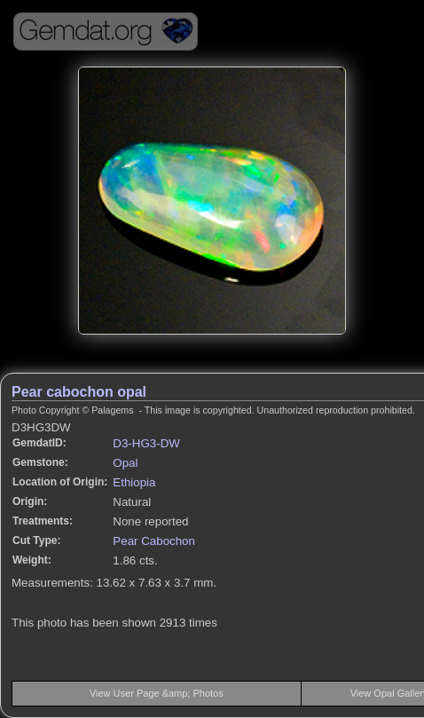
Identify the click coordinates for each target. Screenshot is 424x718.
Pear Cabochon (154, 541)
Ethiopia (134, 482)
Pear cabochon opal (79, 391)
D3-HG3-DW (146, 443)
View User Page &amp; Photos (157, 693)
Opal (125, 462)
